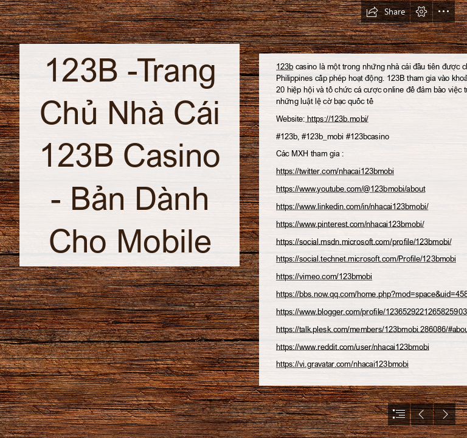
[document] (233, 219)
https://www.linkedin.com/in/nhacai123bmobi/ (352, 205)
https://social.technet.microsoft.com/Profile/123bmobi (366, 258)
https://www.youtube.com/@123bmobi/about (350, 188)
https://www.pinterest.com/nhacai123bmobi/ (350, 223)
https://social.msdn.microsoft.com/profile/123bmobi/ (363, 241)
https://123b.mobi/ (336, 118)
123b (284, 66)
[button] (385, 12)
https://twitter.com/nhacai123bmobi (335, 171)
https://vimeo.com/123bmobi (324, 276)
